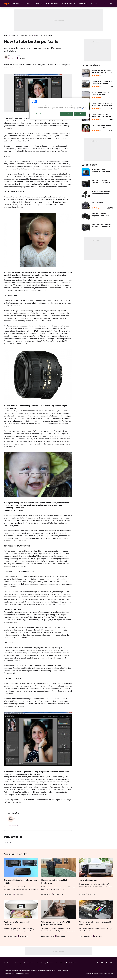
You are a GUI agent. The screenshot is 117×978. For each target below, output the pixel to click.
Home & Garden (52, 4)
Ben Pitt (11, 58)
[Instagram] (104, 3)
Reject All (66, 113)
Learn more (16, 67)
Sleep (28, 4)
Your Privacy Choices (45, 963)
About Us (59, 963)
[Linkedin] (96, 3)
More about (12, 826)
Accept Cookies (80, 113)
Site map (18, 963)
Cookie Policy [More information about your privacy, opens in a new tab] (80, 108)
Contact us (8, 963)
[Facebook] (91, 3)
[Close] (86, 100)
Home (6, 35)
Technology (38, 4)
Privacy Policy (29, 963)
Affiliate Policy (70, 963)
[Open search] (111, 3)
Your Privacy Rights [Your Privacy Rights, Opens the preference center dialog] (38, 113)
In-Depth (8, 843)
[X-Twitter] (100, 3)
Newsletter (83, 4)
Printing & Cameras (27, 35)
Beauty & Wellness (68, 4)
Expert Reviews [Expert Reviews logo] (10, 4)
